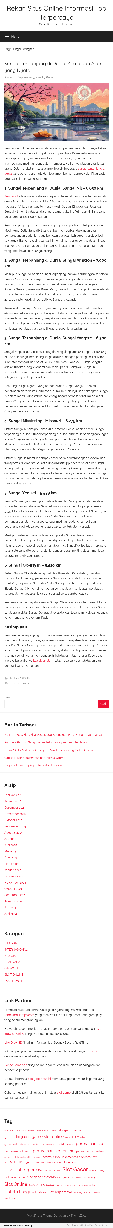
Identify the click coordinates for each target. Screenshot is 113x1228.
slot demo (64, 1092)
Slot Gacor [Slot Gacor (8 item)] (75, 1169)
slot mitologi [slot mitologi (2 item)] (89, 1177)
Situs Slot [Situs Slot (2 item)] (50, 1162)
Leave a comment (20, 683)
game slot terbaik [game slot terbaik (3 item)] (15, 1144)
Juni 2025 (10, 845)
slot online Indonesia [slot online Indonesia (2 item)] (66, 1185)
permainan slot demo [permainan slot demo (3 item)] (17, 1151)
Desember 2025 (14, 807)
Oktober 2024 (13, 888)
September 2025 (15, 826)
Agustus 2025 (13, 832)
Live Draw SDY (14, 1042)
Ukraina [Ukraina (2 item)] (96, 1192)
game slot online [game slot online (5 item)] (48, 1136)
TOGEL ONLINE (14, 981)
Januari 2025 (12, 870)
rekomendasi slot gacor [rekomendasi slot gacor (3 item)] (76, 1157)
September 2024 (15, 895)
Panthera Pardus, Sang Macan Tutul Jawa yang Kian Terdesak (45, 742)
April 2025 (11, 857)
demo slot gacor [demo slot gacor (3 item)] (61, 1130)
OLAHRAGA (12, 962)
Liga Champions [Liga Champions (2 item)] (48, 1144)
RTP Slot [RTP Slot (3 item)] (9, 1162)
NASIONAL (11, 955)
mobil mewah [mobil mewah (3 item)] (65, 1144)
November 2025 (15, 814)
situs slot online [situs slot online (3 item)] (66, 1162)
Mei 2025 (10, 851)
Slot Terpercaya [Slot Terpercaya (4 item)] (59, 1192)
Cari (7, 697)
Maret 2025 (11, 864)
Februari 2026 (13, 795)
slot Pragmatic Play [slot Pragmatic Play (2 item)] (86, 1185)
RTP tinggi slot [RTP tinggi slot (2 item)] (37, 1162)
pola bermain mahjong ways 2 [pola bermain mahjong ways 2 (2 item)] (26, 1157)
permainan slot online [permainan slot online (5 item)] (54, 1150)
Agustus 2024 (13, 901)
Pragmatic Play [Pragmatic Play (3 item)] (51, 1157)
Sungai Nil (11, 196)
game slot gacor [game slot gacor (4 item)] (17, 1137)
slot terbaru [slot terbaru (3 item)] (38, 1192)
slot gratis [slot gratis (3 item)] (63, 1177)
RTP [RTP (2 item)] (95, 1157)
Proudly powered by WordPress (80, 1225)
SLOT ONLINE (13, 974)
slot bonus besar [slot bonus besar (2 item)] (53, 1170)
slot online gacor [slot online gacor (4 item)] (42, 1184)
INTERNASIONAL (20, 678)
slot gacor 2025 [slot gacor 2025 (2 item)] (96, 1170)
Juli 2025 (10, 839)
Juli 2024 (10, 907)
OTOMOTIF (11, 968)
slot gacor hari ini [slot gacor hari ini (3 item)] (14, 1177)
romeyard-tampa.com (19, 1015)
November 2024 (15, 882)
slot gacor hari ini (39, 1079)
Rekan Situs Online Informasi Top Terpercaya (23, 1226)
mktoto (93, 1051)
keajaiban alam (43, 660)
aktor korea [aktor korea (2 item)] (9, 1131)
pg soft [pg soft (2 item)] (7, 1157)
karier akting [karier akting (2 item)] (33, 1144)
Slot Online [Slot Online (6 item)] (15, 1184)
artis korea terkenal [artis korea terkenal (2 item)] (25, 1131)
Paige (49, 77)
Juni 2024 (10, 914)
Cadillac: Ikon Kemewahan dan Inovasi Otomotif (36, 758)
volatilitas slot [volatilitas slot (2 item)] (10, 1198)
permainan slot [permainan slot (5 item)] (90, 1143)
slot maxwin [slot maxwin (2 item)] (76, 1177)
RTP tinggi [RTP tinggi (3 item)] (23, 1162)
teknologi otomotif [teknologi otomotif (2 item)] (82, 1192)
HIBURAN (10, 943)
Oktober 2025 (13, 820)
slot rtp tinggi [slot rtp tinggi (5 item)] (17, 1191)
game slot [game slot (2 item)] (77, 1131)
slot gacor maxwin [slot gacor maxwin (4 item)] (41, 1177)
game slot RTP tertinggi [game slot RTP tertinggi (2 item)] (76, 1137)
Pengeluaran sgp (15, 1065)
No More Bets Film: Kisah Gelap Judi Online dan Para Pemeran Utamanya (53, 734)
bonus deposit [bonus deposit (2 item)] (42, 1131)
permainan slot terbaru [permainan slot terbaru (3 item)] (90, 1151)
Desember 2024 (14, 876)
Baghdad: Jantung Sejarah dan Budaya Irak (33, 765)
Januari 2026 (12, 801)
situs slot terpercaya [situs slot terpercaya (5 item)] (24, 1169)
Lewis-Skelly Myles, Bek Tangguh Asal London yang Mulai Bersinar (49, 750)
